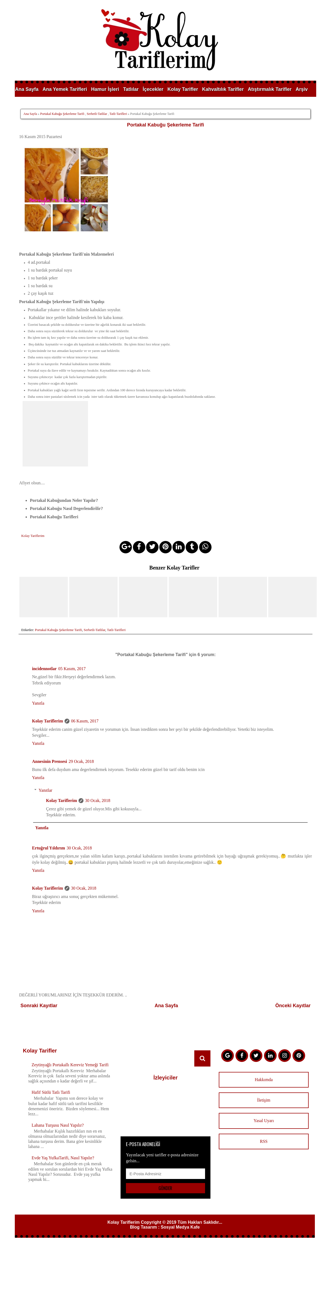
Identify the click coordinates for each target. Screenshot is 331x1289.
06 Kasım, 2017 (84, 721)
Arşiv (301, 89)
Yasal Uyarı (263, 1120)
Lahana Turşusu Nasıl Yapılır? (57, 1125)
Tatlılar (131, 89)
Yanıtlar (45, 790)
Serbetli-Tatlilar (97, 114)
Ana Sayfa (26, 89)
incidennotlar (44, 668)
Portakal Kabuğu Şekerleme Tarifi (62, 114)
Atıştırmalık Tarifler (270, 89)
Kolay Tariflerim (47, 721)
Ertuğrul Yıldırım (48, 848)
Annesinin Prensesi (49, 761)
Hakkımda (264, 1079)
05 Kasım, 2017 (72, 668)
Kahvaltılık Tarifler (223, 89)
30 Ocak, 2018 (97, 800)
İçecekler (153, 89)
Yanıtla (38, 703)
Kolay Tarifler (182, 89)
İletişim (263, 1100)
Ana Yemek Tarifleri (65, 89)
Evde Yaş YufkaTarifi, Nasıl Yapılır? (62, 1158)
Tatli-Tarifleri (118, 114)
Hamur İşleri (105, 89)
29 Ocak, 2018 (81, 761)
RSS (263, 1141)
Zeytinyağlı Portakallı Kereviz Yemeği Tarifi (69, 1064)
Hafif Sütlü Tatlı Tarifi (50, 1092)
